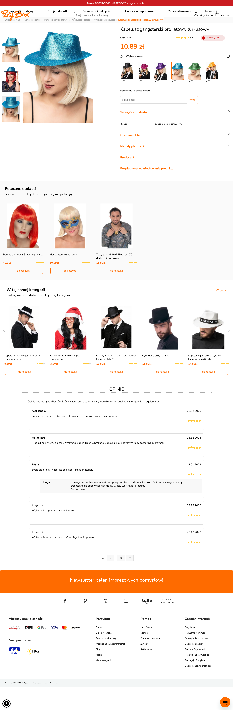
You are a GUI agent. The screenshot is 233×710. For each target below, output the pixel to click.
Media (99, 678)
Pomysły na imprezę (106, 661)
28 (121, 581)
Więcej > (221, 309)
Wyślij (192, 114)
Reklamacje (146, 672)
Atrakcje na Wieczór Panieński (111, 667)
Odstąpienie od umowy (196, 661)
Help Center (146, 650)
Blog (98, 672)
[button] (6, 703)
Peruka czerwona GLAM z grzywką (23, 273)
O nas (99, 650)
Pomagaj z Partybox (195, 683)
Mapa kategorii (103, 683)
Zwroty (144, 667)
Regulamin (190, 650)
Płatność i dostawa (150, 661)
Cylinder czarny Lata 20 (156, 379)
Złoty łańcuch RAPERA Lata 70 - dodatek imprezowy (115, 275)
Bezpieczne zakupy (194, 667)
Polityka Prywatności (195, 672)
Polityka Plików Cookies (197, 678)
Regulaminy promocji (195, 656)
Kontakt (144, 656)
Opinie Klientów (104, 656)
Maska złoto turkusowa (63, 273)
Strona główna (12, 34)
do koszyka (23, 290)
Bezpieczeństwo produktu (198, 689)
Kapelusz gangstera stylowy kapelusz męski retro (204, 380)
